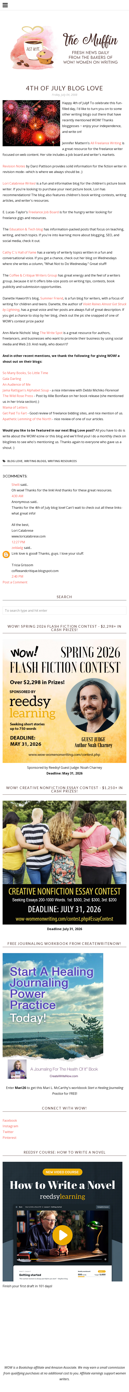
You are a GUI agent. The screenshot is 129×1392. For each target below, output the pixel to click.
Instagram (10, 1126)
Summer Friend (51, 298)
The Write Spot (51, 333)
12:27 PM (18, 542)
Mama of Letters (15, 407)
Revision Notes (14, 166)
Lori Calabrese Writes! (19, 183)
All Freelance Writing (105, 143)
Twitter (8, 1132)
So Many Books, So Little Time (25, 373)
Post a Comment (15, 582)
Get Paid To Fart (15, 413)
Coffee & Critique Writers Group (33, 275)
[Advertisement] (64, 1327)
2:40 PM (17, 576)
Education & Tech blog (26, 229)
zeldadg (17, 547)
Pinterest (9, 1137)
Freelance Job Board (44, 212)
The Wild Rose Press (18, 396)
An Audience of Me (17, 384)
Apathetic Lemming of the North (27, 419)
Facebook (10, 1120)
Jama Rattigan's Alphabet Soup (26, 390)
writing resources (62, 461)
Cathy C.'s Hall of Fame (19, 252)
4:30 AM (17, 496)
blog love (15, 461)
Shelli (16, 484)
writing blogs (35, 461)
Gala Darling (12, 378)
